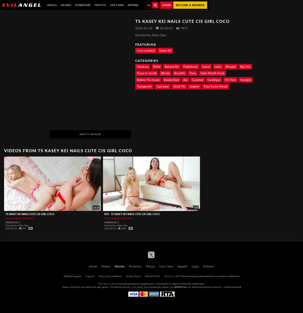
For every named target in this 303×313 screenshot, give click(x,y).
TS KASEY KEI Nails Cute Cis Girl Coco (30, 214)
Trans (192, 73)
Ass (185, 80)
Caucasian (162, 86)
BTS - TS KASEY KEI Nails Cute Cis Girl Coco (132, 214)
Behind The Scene (148, 80)
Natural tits (172, 66)
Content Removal (232, 287)
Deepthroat (190, 66)
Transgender (144, 86)
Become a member (190, 5)
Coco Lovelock (146, 50)
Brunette (179, 73)
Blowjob (231, 66)
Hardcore (143, 66)
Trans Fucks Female (215, 86)
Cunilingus (214, 80)
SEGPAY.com (180, 287)
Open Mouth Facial (212, 73)
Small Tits (179, 86)
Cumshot (197, 80)
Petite (156, 66)
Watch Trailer (90, 134)
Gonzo (206, 66)
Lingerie (194, 86)
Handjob (245, 80)
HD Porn (230, 80)
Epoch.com (79, 287)
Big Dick (245, 66)
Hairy (218, 66)
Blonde (165, 73)
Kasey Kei (165, 50)
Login (166, 5)
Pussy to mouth (147, 73)
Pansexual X (13, 222)
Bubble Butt (171, 80)
